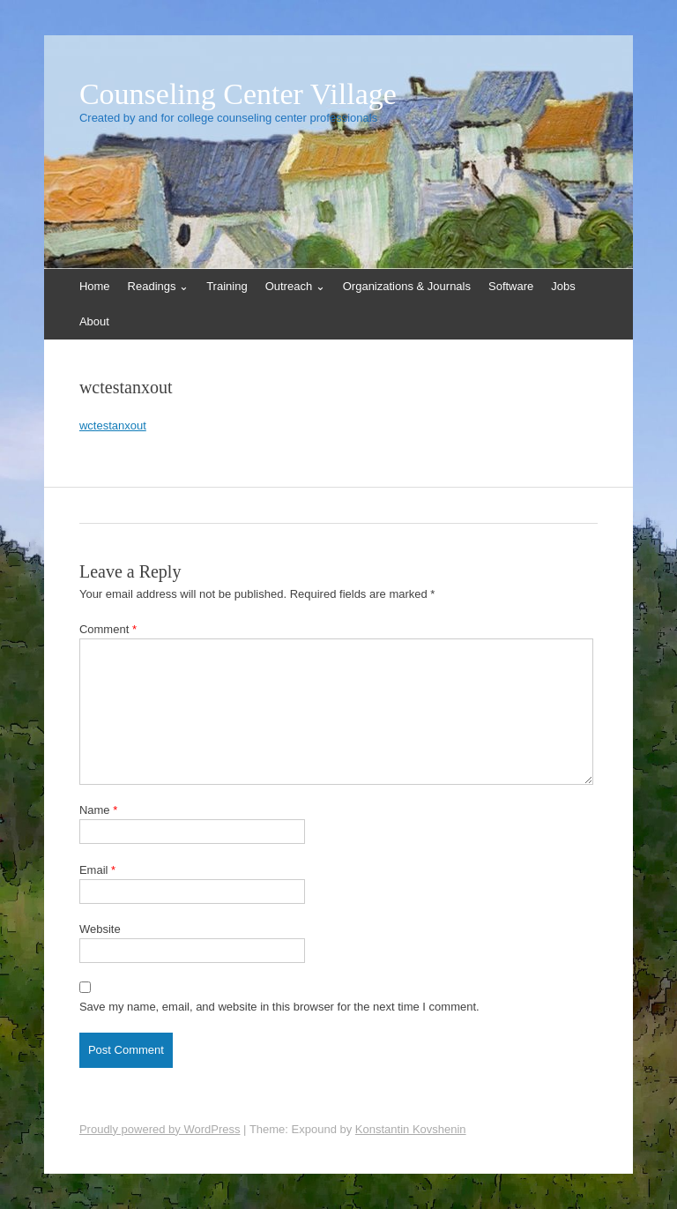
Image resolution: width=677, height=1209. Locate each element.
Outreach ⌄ (295, 286)
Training (226, 286)
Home (94, 286)
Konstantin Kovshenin (410, 1129)
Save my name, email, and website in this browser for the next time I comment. (279, 1006)
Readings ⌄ (159, 286)
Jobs (563, 286)
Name (98, 810)
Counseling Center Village (238, 94)
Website (100, 929)
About (94, 321)
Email (97, 870)
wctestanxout (112, 425)
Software (510, 286)
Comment (108, 629)
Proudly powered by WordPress (160, 1129)
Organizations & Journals (407, 286)
